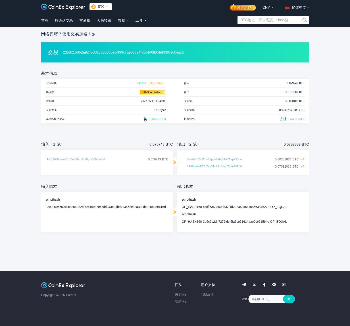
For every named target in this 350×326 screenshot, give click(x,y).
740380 (141, 83)
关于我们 (181, 294)
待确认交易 (64, 20)
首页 (44, 20)
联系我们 (181, 301)
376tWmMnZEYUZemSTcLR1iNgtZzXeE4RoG (78, 159)
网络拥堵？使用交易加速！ (68, 34)
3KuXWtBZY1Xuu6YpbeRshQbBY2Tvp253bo (214, 159)
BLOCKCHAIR (154, 119)
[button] (294, 6)
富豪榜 (84, 20)
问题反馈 (207, 294)
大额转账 (104, 20)
